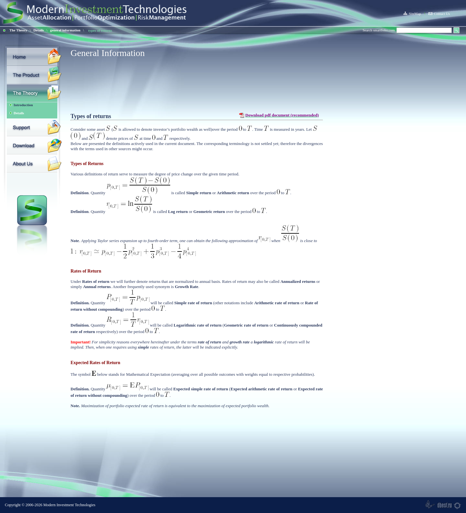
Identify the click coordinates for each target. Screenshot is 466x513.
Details (38, 30)
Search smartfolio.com (378, 30)
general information (65, 30)
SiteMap (412, 14)
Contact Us (439, 14)
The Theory (18, 30)
